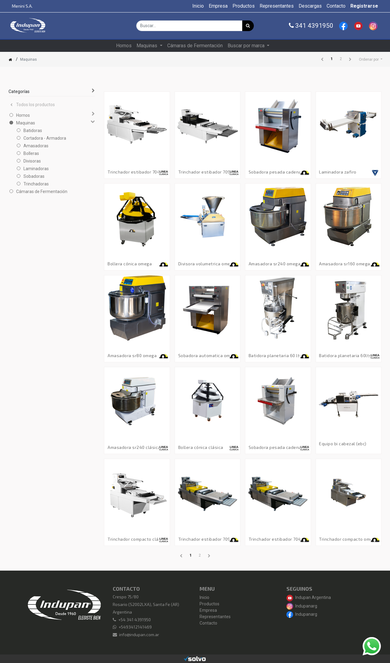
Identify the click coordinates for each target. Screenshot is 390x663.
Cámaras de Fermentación (41, 191)
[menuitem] (198, 6)
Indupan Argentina (308, 597)
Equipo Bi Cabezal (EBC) (343, 443)
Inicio (204, 597)
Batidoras (32, 130)
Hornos (23, 115)
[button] (370, 59)
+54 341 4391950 (134, 619)
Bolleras (31, 153)
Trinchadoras (36, 183)
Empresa (208, 610)
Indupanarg (301, 606)
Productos (209, 603)
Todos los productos (32, 104)
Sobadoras (33, 176)
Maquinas (25, 122)
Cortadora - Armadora (44, 138)
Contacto (208, 623)
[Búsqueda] (248, 25)
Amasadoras (35, 145)
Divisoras (32, 161)
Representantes (215, 616)
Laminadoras (36, 168)
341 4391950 (311, 25)
